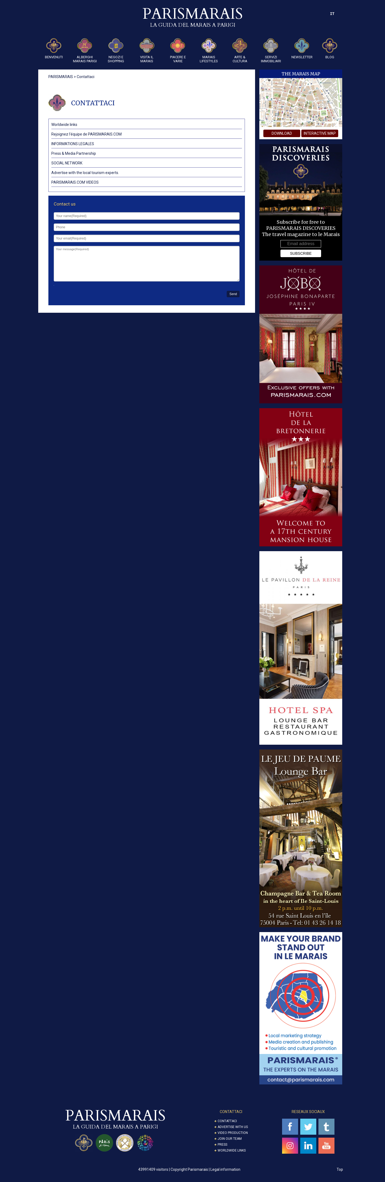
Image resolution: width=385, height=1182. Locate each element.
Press (222, 1144)
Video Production (233, 1133)
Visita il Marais (146, 50)
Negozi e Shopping (116, 50)
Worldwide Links (232, 1150)
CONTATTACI (231, 1112)
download (282, 133)
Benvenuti (54, 48)
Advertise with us (233, 1127)
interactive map (320, 133)
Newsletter (302, 48)
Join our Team (230, 1139)
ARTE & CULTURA (239, 50)
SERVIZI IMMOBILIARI (271, 50)
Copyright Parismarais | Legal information (205, 1169)
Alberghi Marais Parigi (85, 50)
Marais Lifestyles (209, 50)
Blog (329, 48)
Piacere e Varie (178, 50)
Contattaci (227, 1121)
